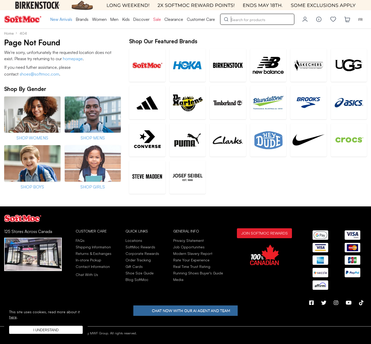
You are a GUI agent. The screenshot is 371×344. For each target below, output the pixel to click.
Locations (133, 240)
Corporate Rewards (142, 253)
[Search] (257, 19)
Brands (82, 19)
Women (99, 19)
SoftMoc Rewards (140, 247)
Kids (126, 19)
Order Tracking (138, 260)
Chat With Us (87, 275)
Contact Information (93, 266)
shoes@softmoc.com (39, 74)
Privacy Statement (188, 240)
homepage (73, 58)
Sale (157, 19)
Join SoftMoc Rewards (264, 233)
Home (9, 33)
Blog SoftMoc (136, 279)
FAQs (80, 240)
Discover (141, 19)
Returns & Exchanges (93, 253)
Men (114, 19)
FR (360, 19)
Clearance (173, 19)
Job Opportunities (189, 247)
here (13, 317)
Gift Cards (134, 266)
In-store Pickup (88, 260)
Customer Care (201, 19)
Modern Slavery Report (192, 253)
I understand (46, 330)
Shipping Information (93, 247)
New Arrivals (61, 19)
